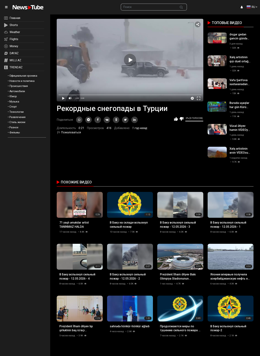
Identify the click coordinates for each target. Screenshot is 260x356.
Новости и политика (21, 81)
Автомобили (17, 91)
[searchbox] (148, 7)
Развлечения (17, 117)
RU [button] (251, 7)
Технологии (16, 111)
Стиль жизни (17, 122)
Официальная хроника (23, 75)
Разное (13, 127)
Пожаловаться (69, 132)
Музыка (14, 101)
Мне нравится (176, 119)
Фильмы (14, 132)
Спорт (13, 106)
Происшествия (18, 86)
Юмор (13, 96)
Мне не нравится (181, 119)
